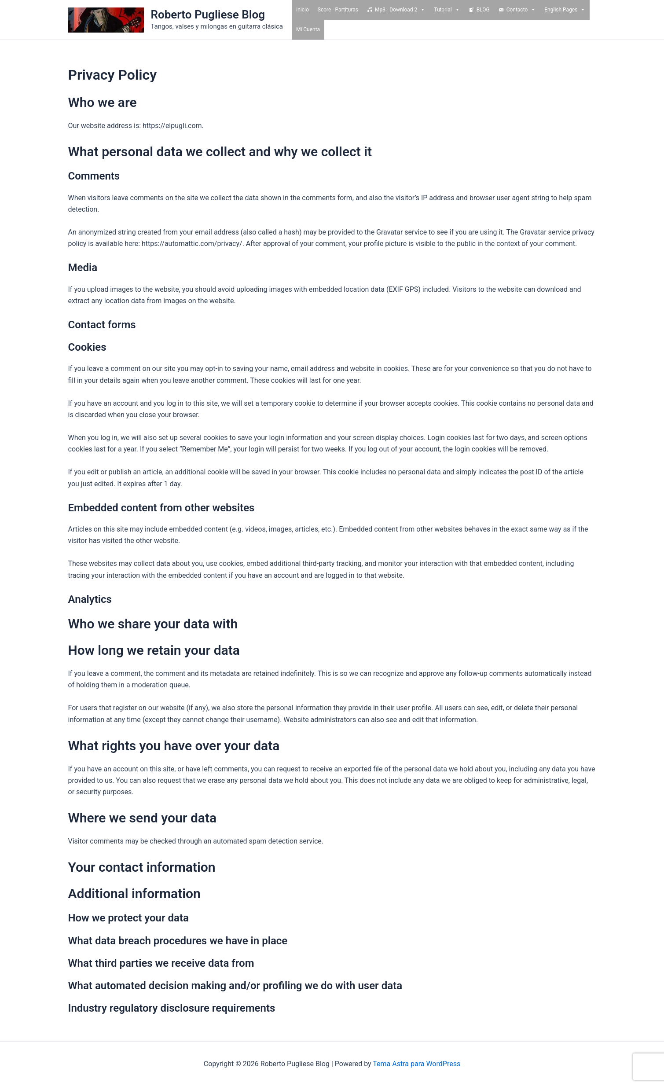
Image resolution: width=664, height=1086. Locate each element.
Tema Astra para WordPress (416, 1064)
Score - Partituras (338, 10)
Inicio (302, 10)
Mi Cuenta (308, 29)
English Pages (564, 10)
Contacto (521, 10)
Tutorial (446, 10)
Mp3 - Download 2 (400, 10)
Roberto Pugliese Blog (208, 14)
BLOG (483, 10)
